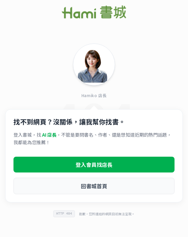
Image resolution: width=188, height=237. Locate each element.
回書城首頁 (94, 186)
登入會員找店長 (94, 165)
